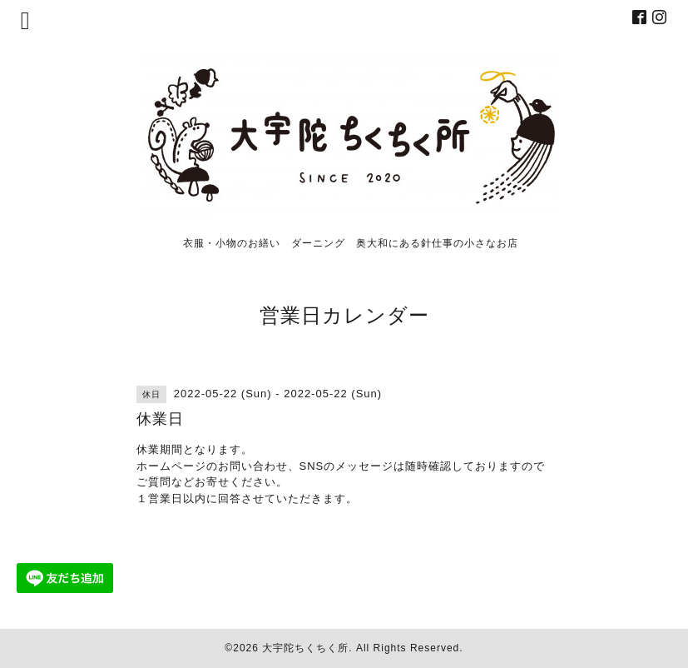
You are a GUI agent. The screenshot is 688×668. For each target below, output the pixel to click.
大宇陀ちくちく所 (305, 648)
